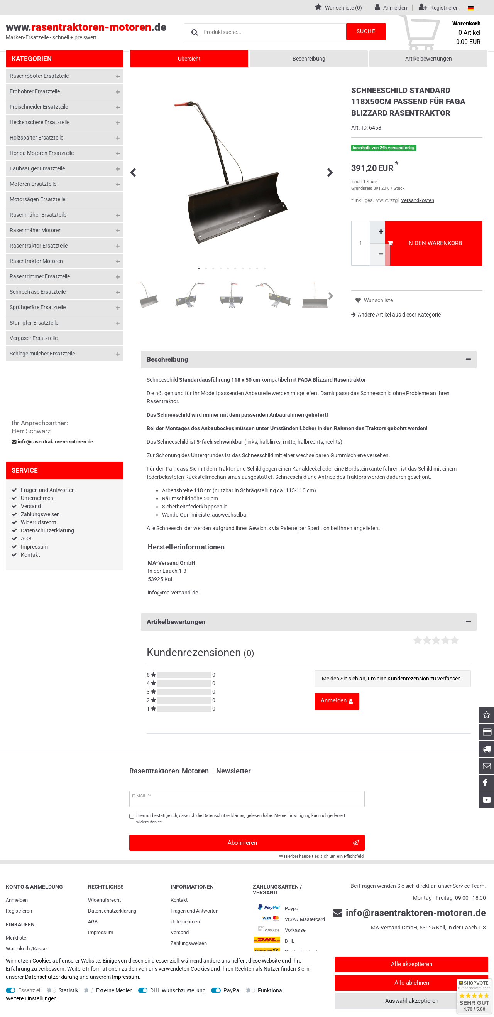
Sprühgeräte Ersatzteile (38, 307)
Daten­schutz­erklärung (112, 911)
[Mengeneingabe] (360, 243)
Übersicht (189, 59)
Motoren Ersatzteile (33, 184)
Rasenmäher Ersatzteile (38, 215)
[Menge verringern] (380, 255)
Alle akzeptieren (411, 964)
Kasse (40, 948)
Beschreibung (309, 59)
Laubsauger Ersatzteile (37, 168)
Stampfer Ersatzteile (34, 323)
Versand (31, 506)
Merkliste (16, 938)
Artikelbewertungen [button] (309, 622)
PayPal (231, 990)
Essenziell (29, 990)
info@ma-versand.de (173, 592)
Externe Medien (114, 990)
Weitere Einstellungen (31, 998)
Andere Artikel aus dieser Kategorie (396, 314)
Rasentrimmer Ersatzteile (40, 276)
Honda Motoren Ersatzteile (42, 153)
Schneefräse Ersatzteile (38, 292)
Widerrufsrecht (38, 522)
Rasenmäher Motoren (36, 230)
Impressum (34, 547)
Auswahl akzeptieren (411, 1000)
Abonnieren (293, 843)
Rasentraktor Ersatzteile (39, 245)
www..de (86, 31)
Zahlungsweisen (40, 514)
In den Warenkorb (424, 243)
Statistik (68, 990)
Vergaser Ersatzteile (34, 338)
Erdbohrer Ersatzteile (35, 91)
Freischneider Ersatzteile (39, 107)
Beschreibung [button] (309, 359)
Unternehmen (37, 498)
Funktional (270, 990)
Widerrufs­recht (104, 900)
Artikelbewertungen (428, 59)
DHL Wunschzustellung (178, 990)
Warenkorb (18, 948)
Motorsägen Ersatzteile (37, 199)
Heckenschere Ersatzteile (39, 122)
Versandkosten (417, 200)
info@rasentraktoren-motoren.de (52, 442)
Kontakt (30, 555)
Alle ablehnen (411, 982)
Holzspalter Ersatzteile (36, 138)
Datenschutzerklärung (47, 530)
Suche (362, 32)
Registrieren (19, 911)
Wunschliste (374, 300)
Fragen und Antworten (48, 490)
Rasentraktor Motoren (36, 261)
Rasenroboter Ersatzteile (39, 76)
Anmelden (17, 900)
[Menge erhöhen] (380, 232)
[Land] (471, 8)
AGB (26, 538)
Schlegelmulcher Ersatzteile (42, 353)
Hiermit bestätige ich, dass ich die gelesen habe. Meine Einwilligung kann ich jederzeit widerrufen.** (240, 819)
